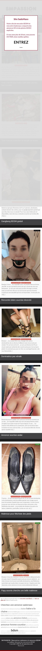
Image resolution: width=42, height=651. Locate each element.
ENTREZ (21, 42)
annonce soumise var (22, 622)
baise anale (4, 615)
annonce (4, 627)
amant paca (17, 609)
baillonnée (3, 631)
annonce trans (5, 609)
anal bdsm (21, 631)
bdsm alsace (21, 633)
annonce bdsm (20, 618)
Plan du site (21, 645)
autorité (29, 618)
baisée (30, 622)
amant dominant (11, 622)
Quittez (21, 47)
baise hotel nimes (35, 612)
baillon (16, 633)
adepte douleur (10, 620)
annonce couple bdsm (12, 613)
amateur (10, 615)
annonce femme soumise (13, 624)
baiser (23, 608)
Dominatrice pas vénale (11, 356)
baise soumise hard (33, 613)
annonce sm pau (23, 613)
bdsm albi (29, 627)
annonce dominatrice (28, 615)
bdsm (14, 630)
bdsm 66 (3, 613)
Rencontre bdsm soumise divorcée (16, 300)
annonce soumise (25, 612)
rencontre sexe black (26, 598)
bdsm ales (9, 618)
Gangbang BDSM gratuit (12, 221)
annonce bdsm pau (14, 612)
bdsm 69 (35, 627)
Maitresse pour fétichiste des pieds (16, 514)
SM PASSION (5, 640)
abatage (11, 609)
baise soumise (17, 615)
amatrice (35, 622)
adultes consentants (20, 620)
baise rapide (11, 633)
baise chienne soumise (32, 625)
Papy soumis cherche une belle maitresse (19, 590)
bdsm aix (29, 620)
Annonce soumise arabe (11, 435)
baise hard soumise (12, 627)
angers (9, 631)
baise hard (22, 627)
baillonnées (27, 631)
